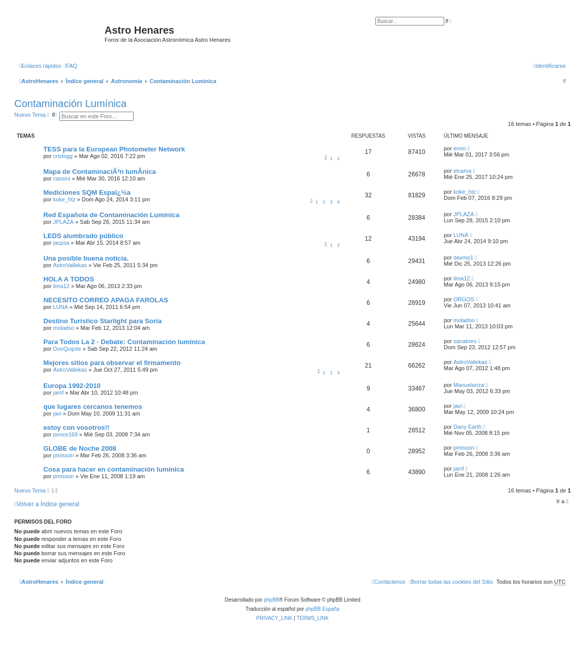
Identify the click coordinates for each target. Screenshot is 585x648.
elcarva (462, 171)
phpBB (271, 600)
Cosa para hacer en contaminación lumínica (113, 469)
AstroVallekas (70, 265)
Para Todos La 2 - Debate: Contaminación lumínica (124, 342)
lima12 (61, 286)
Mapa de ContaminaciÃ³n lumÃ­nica (99, 171)
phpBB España (323, 609)
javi (57, 413)
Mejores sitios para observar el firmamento (112, 363)
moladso (63, 328)
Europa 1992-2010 (71, 386)
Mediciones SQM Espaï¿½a (87, 192)
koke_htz (64, 199)
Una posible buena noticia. (86, 258)
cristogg (63, 156)
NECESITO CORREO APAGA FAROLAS (105, 300)
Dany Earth (467, 427)
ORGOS (463, 299)
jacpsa (61, 243)
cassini (61, 178)
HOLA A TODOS (68, 279)
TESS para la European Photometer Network (114, 149)
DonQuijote (67, 349)
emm (459, 148)
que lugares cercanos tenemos (92, 406)
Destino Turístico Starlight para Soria (102, 321)
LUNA (460, 235)
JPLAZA (63, 222)
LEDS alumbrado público (83, 236)
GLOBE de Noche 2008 (79, 448)
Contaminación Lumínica (70, 103)
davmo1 (463, 257)
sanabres (464, 341)
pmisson (63, 455)
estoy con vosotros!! (76, 427)
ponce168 (65, 434)
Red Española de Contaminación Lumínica (111, 215)
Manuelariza (468, 385)
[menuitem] (70, 66)
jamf (58, 393)
